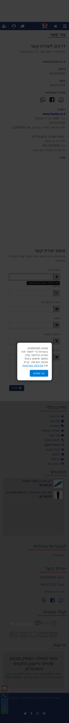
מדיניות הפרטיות (33, 365)
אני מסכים (38, 373)
